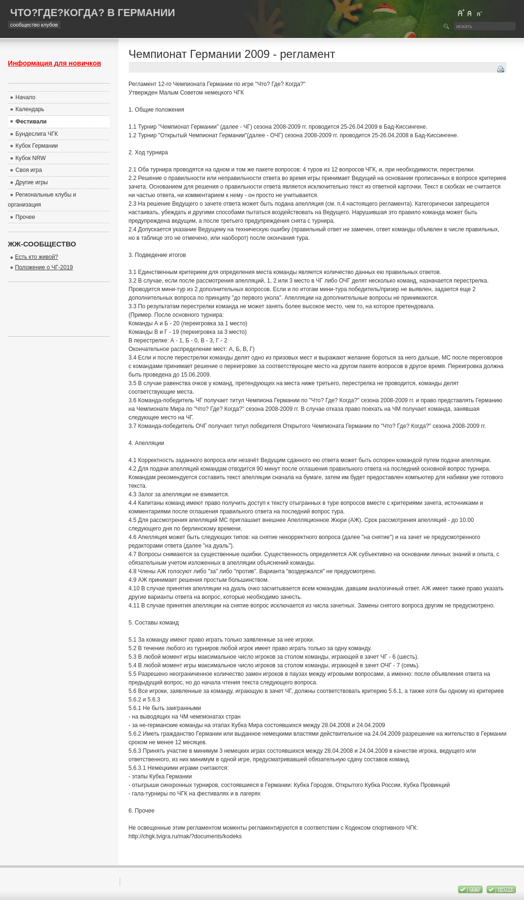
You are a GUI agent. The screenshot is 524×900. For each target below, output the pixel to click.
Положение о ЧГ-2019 (44, 267)
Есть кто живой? (36, 257)
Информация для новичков (54, 63)
